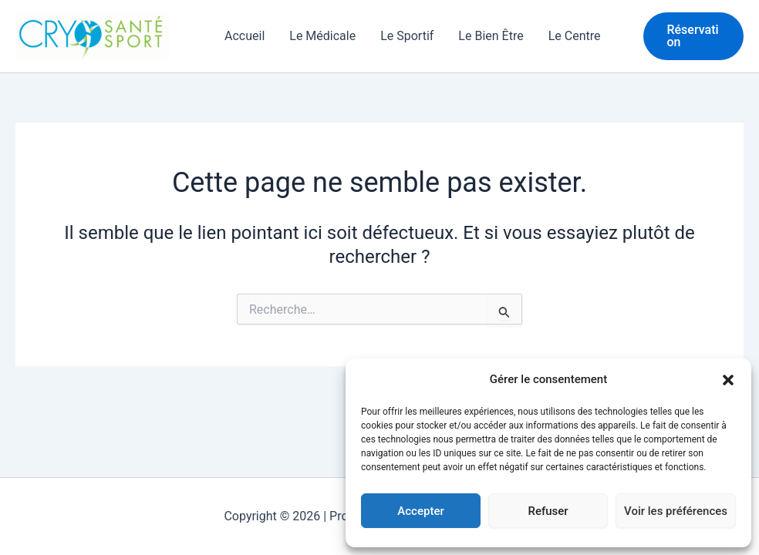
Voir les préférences (675, 511)
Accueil (244, 36)
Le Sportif (406, 36)
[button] (728, 380)
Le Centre (574, 36)
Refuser (548, 511)
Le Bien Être (490, 36)
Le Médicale (322, 36)
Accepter (420, 511)
